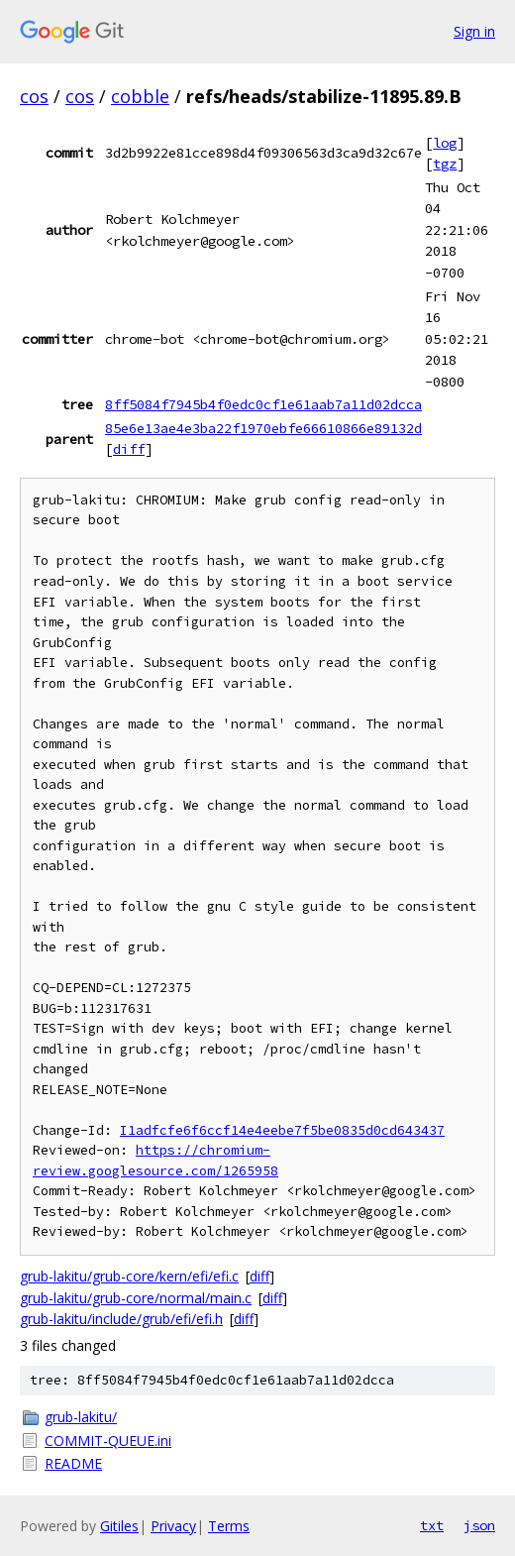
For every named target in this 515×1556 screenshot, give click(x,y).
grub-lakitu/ (81, 1416)
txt (432, 1525)
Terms (229, 1525)
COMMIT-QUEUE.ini (108, 1440)
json (479, 1525)
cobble (140, 96)
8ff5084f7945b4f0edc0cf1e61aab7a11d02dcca (263, 404)
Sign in (474, 31)
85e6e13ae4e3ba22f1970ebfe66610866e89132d (263, 428)
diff (129, 449)
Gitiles (119, 1525)
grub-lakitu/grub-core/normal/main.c (136, 1297)
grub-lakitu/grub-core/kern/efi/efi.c (129, 1276)
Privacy (173, 1525)
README (73, 1463)
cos (34, 96)
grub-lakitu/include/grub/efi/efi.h (121, 1318)
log (445, 143)
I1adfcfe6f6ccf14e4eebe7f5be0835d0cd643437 (282, 1130)
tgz (445, 163)
